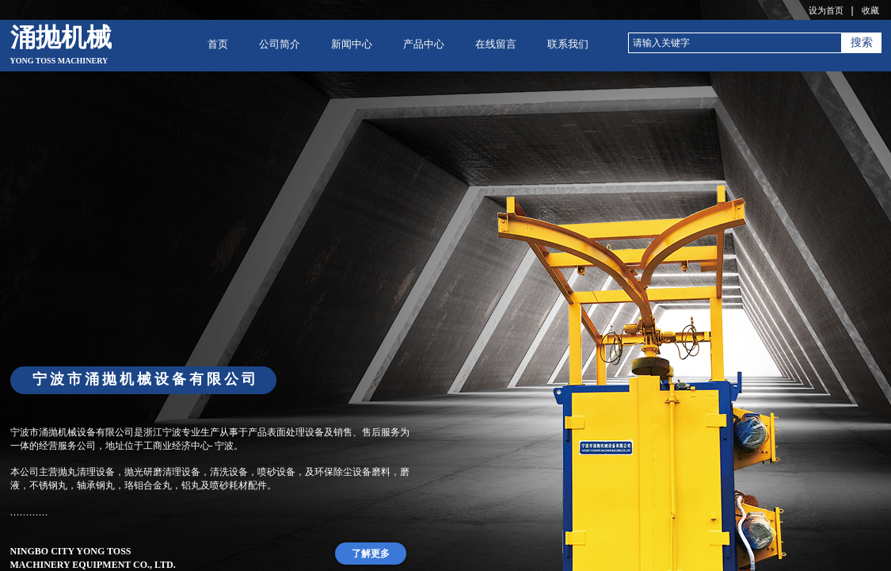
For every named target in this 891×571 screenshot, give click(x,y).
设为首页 (826, 10)
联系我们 (567, 44)
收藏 (870, 10)
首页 (218, 44)
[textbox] (735, 43)
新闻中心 (351, 44)
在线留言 (495, 44)
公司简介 (279, 44)
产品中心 (423, 44)
